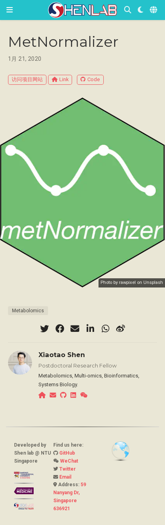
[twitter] (44, 329)
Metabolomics (28, 310)
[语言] (154, 10)
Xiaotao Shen (61, 355)
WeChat (69, 461)
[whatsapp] (105, 329)
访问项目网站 (27, 79)
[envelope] (75, 329)
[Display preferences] (140, 10)
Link (60, 79)
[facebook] (60, 329)
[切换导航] (9, 9)
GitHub (67, 453)
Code (90, 79)
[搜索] (127, 10)
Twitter (67, 469)
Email (65, 477)
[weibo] (121, 329)
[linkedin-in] (90, 329)
